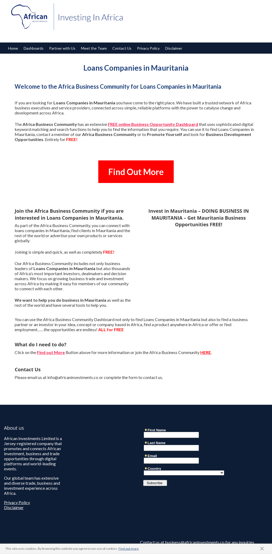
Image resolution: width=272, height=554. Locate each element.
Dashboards (34, 48)
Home (13, 48)
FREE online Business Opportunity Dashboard (153, 124)
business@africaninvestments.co (194, 542)
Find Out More (136, 172)
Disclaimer (173, 48)
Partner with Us (62, 48)
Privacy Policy (148, 48)
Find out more (128, 549)
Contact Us (121, 48)
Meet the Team (94, 48)
